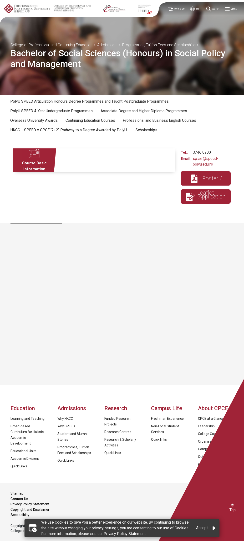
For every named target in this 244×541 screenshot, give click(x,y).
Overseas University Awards (34, 120)
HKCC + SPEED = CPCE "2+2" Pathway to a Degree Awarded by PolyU (69, 130)
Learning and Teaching (27, 418)
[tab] (89, 101)
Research (115, 408)
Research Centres (117, 432)
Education (22, 408)
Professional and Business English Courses (159, 120)
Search (212, 9)
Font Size (176, 9)
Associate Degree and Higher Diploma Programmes (144, 111)
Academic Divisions (25, 458)
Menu (231, 9)
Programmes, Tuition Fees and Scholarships (159, 45)
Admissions (107, 45)
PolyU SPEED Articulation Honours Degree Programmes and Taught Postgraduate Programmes (89, 101)
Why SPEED (66, 426)
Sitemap (16, 493)
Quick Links (18, 466)
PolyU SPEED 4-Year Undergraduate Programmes (51, 111)
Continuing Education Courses (90, 120)
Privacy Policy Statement (29, 504)
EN (194, 9)
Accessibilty (19, 515)
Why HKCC (65, 418)
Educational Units (23, 451)
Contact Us (19, 499)
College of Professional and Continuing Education (51, 45)
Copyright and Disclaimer (29, 509)
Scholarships (146, 130)
